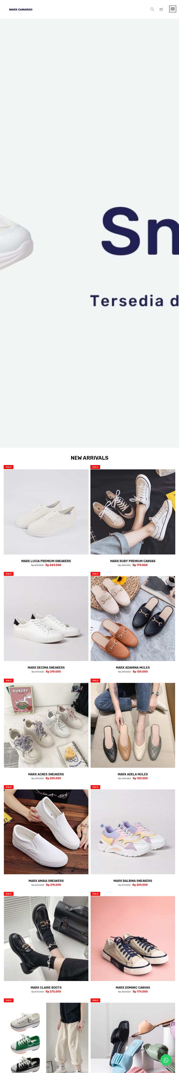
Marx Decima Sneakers (46, 667)
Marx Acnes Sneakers (46, 774)
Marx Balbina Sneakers (133, 880)
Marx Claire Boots (46, 987)
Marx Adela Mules (133, 774)
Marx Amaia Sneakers (46, 880)
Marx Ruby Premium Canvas (132, 561)
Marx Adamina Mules (133, 667)
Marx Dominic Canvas (133, 987)
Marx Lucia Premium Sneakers (46, 561)
